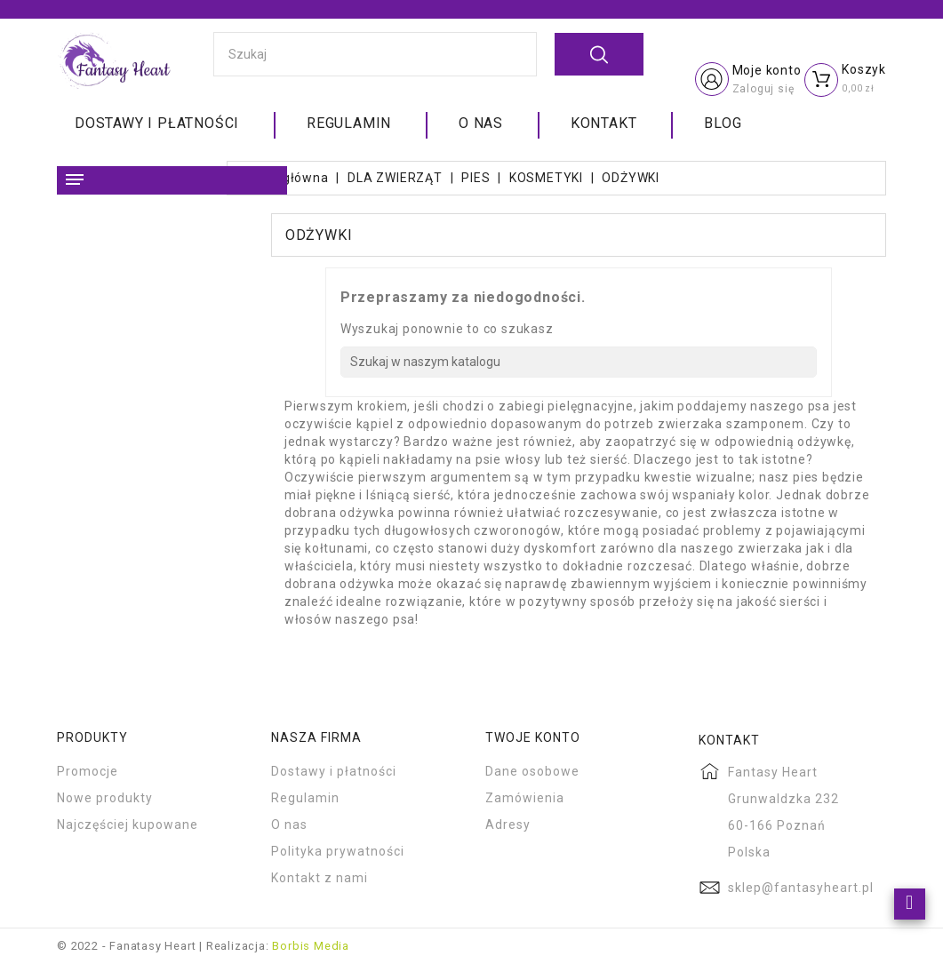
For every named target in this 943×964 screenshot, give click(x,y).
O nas (481, 123)
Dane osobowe (532, 771)
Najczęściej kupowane (127, 824)
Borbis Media (310, 945)
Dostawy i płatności (157, 123)
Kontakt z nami (319, 878)
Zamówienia (524, 798)
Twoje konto (532, 737)
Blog (722, 123)
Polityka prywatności (337, 851)
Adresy (508, 824)
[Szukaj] (578, 362)
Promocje (87, 771)
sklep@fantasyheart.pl (801, 887)
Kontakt (604, 123)
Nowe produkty (105, 798)
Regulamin (349, 123)
